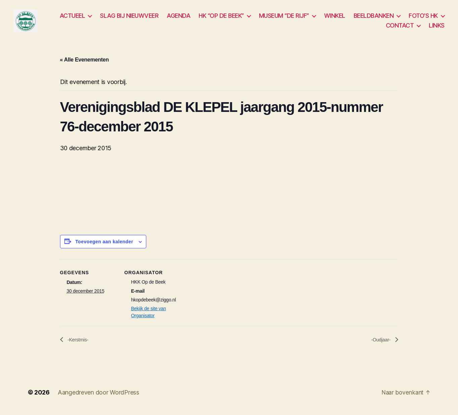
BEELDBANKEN (374, 17)
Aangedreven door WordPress (98, 396)
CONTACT (400, 27)
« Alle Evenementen (84, 63)
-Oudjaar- (380, 343)
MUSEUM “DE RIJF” (284, 17)
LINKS (437, 27)
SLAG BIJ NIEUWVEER (129, 17)
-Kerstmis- (78, 343)
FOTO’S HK (423, 17)
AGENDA (178, 17)
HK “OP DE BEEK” (221, 17)
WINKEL (334, 17)
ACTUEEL (72, 17)
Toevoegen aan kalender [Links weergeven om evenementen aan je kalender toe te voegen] (104, 245)
